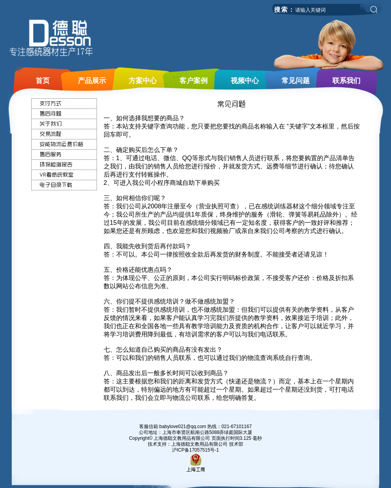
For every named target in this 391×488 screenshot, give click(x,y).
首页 (43, 81)
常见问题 (296, 81)
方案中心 (143, 81)
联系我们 (346, 81)
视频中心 (245, 81)
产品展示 (92, 81)
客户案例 (193, 81)
